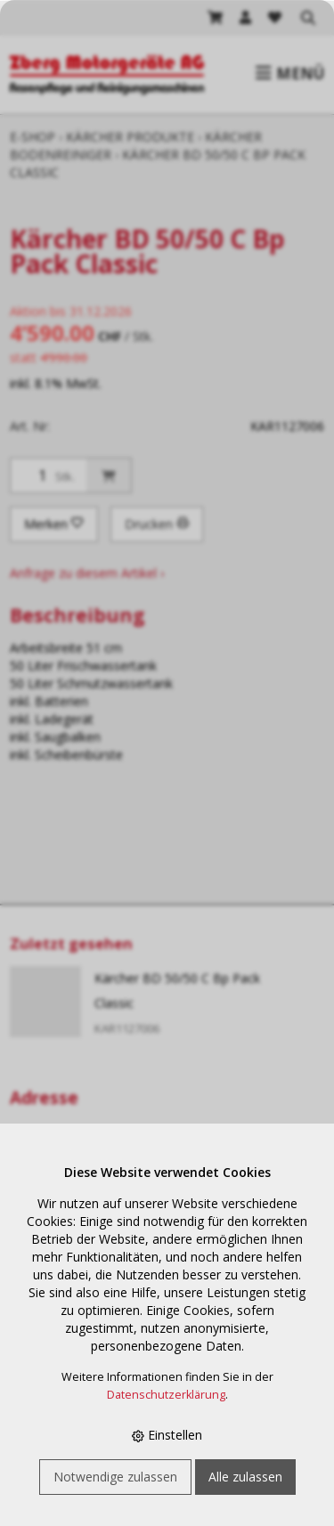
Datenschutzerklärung (166, 1394)
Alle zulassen (245, 1476)
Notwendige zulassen (115, 1476)
